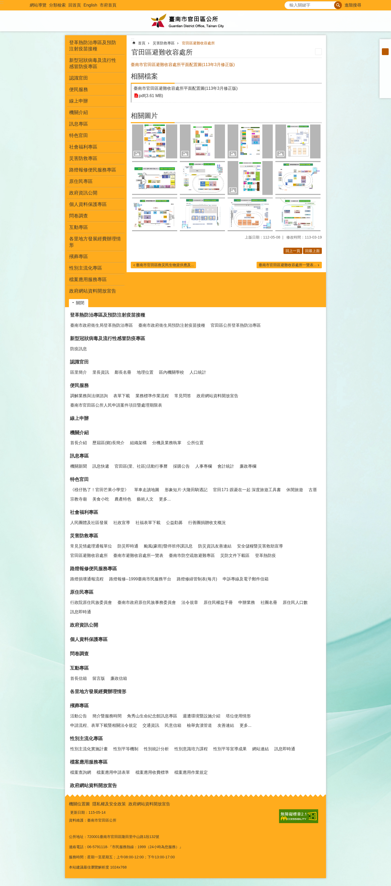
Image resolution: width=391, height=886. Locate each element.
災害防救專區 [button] (83, 158)
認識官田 (79, 362)
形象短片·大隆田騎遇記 (186, 489)
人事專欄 (203, 466)
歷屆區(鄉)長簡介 (108, 443)
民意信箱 (173, 725)
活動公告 (78, 716)
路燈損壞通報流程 (87, 579)
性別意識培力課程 (191, 749)
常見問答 (182, 396)
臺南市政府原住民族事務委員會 (146, 602)
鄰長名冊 (123, 372)
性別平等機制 (125, 749)
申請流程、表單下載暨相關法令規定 (103, 725)
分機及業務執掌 (166, 443)
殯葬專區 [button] (78, 256)
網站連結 (260, 749)
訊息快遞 (100, 466)
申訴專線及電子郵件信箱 (246, 579)
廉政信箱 (118, 678)
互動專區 (79, 668)
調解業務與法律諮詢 (89, 396)
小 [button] (385, 44)
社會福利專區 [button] (83, 147)
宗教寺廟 (78, 499)
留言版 (98, 678)
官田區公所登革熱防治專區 (236, 325)
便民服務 (79, 385)
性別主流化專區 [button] (85, 268)
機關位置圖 (79, 804)
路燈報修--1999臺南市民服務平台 (140, 579)
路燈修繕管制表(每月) (197, 579)
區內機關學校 (171, 372)
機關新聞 (78, 466)
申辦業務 (246, 602)
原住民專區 (81, 592)
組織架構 (138, 443)
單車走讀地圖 (146, 489)
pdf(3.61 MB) (151, 95)
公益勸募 (174, 522)
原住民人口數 (295, 602)
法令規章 (189, 602)
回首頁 (74, 5)
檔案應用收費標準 (152, 772)
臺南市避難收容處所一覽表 (138, 555)
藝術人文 (145, 499)
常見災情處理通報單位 (91, 546)
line (385, 85)
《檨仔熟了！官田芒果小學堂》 (99, 489)
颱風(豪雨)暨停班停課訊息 (168, 546)
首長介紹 (78, 443)
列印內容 (318, 51)
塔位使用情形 (238, 716)
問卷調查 (78, 215)
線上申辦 (78, 101)
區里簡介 (78, 372)
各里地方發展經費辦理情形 (95, 242)
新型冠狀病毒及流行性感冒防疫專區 (107, 338)
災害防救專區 (164, 43)
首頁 (141, 43)
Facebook (385, 65)
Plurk (385, 72)
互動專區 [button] (78, 227)
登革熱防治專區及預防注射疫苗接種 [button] (92, 45)
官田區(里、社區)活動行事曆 (141, 466)
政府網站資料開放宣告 (92, 291)
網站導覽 (38, 5)
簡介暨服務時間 (107, 716)
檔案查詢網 (80, 772)
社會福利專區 (84, 512)
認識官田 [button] (78, 78)
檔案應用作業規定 (191, 772)
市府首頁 (108, 5)
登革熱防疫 (265, 555)
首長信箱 (78, 678)
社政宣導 (121, 522)
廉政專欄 (248, 466)
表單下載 (121, 396)
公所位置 (195, 443)
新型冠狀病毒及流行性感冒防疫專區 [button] (92, 63)
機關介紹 (79, 432)
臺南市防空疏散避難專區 (192, 555)
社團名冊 (268, 602)
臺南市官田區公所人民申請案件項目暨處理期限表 (116, 405)
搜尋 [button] (338, 5)
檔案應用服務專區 (89, 762)
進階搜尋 (353, 5)
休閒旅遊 (294, 489)
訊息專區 (79, 456)
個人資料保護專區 (88, 204)
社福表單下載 (148, 522)
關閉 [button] (80, 303)
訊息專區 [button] (78, 124)
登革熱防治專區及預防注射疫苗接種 (107, 315)
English (90, 5)
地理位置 (145, 372)
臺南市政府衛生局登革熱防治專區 (101, 325)
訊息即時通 (80, 612)
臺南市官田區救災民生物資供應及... (165, 265)
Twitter (385, 78)
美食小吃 (100, 499)
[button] (154, 141)
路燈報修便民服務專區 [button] (92, 170)
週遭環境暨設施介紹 (201, 716)
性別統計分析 (156, 749)
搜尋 (289, 4)
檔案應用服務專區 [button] (88, 279)
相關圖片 (144, 115)
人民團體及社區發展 (89, 522)
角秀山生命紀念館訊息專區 (152, 716)
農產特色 (123, 499)
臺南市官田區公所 (195, 20)
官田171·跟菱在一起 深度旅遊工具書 (247, 489)
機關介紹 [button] (78, 112)
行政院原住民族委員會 (91, 602)
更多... (165, 499)
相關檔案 (144, 76)
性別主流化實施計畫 (89, 749)
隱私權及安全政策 (109, 804)
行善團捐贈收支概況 (207, 522)
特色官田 (79, 479)
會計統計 (225, 466)
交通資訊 (151, 725)
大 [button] (385, 58)
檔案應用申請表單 (113, 772)
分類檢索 (57, 5)
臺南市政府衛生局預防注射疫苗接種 (171, 325)
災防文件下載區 (235, 555)
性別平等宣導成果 (230, 749)
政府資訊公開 (83, 192)
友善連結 (225, 725)
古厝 (313, 489)
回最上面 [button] (312, 251)
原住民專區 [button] (81, 181)
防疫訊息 (78, 349)
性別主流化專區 (86, 738)
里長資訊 (100, 372)
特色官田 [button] (78, 135)
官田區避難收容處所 (198, 43)
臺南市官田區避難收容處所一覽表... (288, 265)
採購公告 (181, 466)
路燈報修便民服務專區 (93, 568)
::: (1, 2)
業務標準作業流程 (152, 396)
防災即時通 (127, 546)
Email (385, 92)
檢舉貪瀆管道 (199, 725)
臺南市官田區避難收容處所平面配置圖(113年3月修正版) (186, 88)
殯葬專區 (79, 705)
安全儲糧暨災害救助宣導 (260, 546)
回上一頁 (293, 251)
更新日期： (79, 812)
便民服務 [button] (78, 89)
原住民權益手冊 (218, 602)
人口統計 (197, 372)
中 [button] (385, 51)
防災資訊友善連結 (215, 546)
